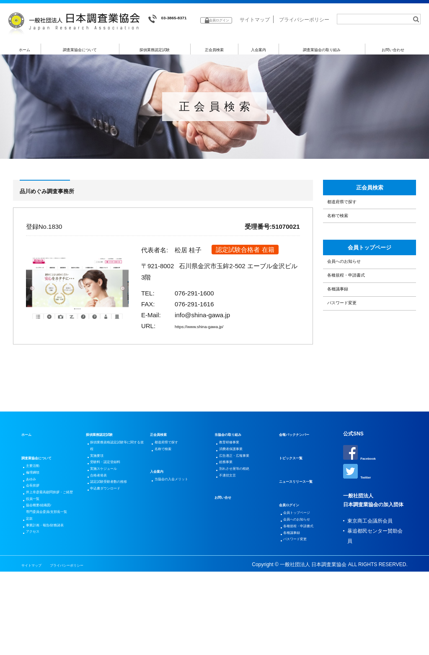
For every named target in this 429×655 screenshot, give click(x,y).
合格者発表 (104, 520)
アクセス (37, 624)
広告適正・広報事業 (243, 490)
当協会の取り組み (234, 460)
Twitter (359, 500)
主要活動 (37, 493)
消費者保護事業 (238, 480)
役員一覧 (37, 554)
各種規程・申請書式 (358, 324)
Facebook (363, 479)
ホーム (24, 53)
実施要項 (102, 490)
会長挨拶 (37, 523)
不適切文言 (233, 520)
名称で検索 (345, 241)
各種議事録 (345, 346)
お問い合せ (227, 543)
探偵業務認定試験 (155, 53)
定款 (32, 594)
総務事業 (230, 500)
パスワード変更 (352, 367)
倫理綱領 (37, 503)
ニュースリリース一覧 (304, 507)
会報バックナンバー (301, 460)
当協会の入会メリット (181, 513)
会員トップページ (369, 280)
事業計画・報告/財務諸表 (53, 609)
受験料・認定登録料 (114, 500)
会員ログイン (294, 530)
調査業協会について (80, 53)
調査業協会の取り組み (322, 53)
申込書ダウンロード (114, 550)
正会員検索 (214, 53)
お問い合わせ (393, 53)
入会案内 (258, 53)
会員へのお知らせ (355, 302)
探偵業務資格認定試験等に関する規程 (117, 475)
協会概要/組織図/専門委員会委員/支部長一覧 (53, 574)
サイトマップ (255, 33)
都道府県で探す (352, 219)
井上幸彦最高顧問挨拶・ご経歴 (49, 538)
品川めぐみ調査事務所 (61, 196)
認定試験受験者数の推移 (117, 535)
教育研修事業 (235, 470)
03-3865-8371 (174, 19)
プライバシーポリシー (304, 33)
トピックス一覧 (296, 483)
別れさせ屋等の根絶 (243, 510)
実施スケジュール (112, 510)
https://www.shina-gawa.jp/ (212, 332)
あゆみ (34, 513)
